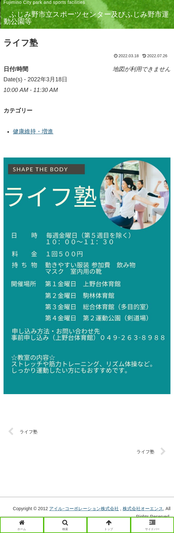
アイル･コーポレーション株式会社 (84, 508)
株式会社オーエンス (143, 508)
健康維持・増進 (33, 131)
